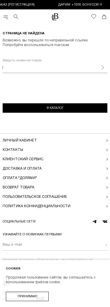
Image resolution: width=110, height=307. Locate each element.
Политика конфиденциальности (36, 206)
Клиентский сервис (23, 159)
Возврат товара (18, 187)
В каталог (55, 108)
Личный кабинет (20, 140)
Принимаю (27, 296)
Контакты (13, 149)
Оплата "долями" (20, 178)
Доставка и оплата (22, 168)
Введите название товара (22, 60)
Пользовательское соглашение (35, 196)
